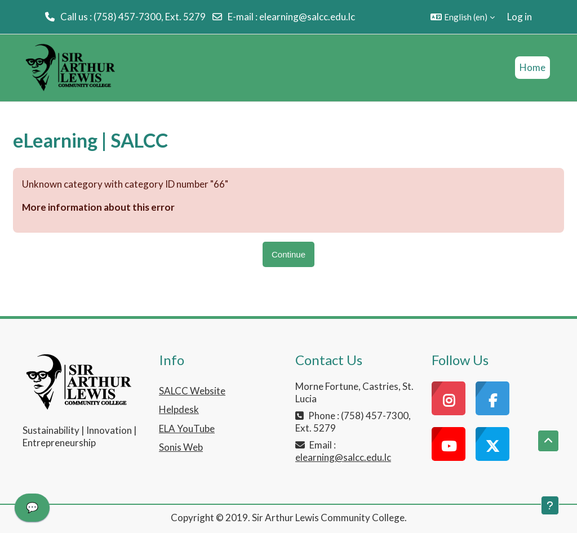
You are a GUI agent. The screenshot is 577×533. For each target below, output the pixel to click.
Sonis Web (181, 447)
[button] (462, 17)
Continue (288, 254)
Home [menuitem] (532, 67)
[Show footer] (550, 505)
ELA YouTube (187, 428)
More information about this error (98, 207)
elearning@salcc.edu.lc (307, 17)
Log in (519, 17)
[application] (32, 510)
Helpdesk (179, 409)
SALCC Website (192, 391)
